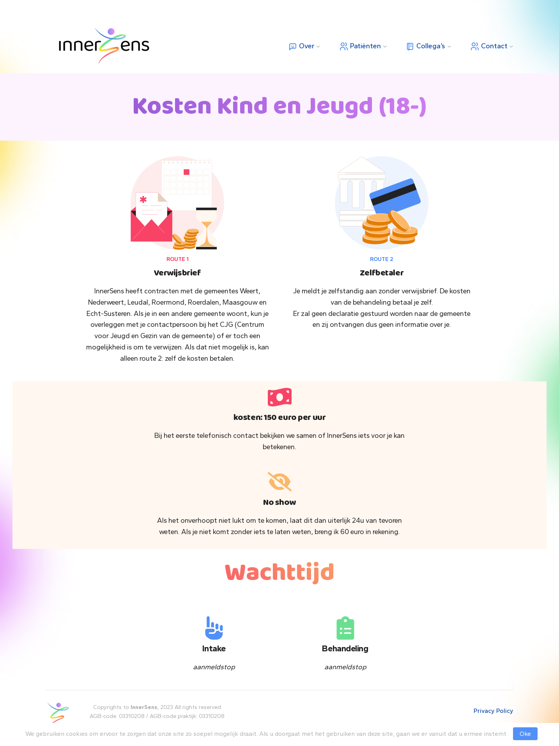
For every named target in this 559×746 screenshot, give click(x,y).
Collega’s (425, 46)
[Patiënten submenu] (385, 46)
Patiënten (360, 46)
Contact (489, 46)
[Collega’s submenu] (449, 46)
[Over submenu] (318, 46)
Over (301, 46)
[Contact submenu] (511, 46)
